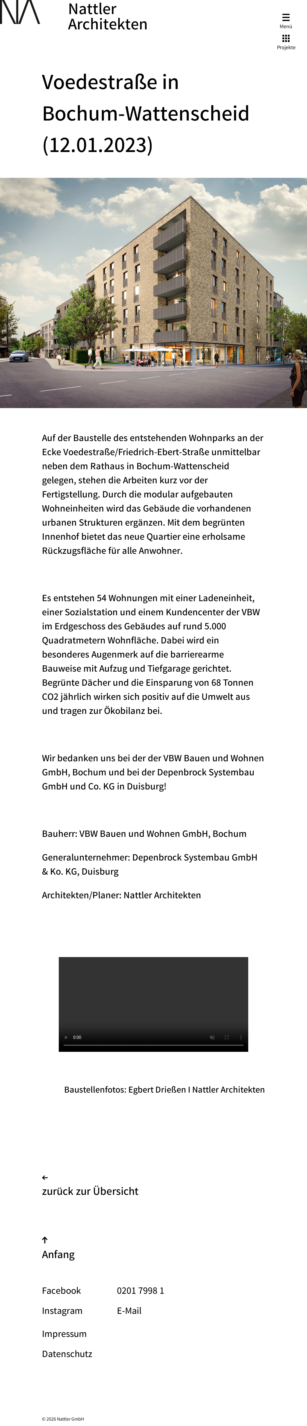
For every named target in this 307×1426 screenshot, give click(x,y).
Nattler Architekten (108, 18)
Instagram (62, 1312)
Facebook (61, 1292)
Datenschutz (67, 1355)
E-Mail (129, 1312)
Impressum (64, 1335)
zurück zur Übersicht (90, 1188)
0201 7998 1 (140, 1292)
